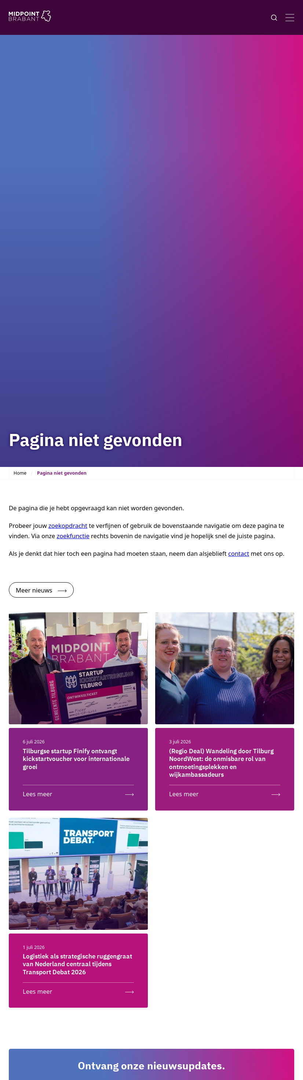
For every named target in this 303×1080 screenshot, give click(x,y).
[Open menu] (289, 17)
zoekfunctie (72, 536)
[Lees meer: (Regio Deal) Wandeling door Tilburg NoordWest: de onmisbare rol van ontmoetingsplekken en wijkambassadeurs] (224, 792)
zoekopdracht (67, 525)
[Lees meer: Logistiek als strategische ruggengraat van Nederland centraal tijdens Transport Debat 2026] (78, 990)
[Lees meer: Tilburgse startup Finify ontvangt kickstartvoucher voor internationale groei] (78, 792)
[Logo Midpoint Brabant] (30, 17)
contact (238, 553)
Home (20, 473)
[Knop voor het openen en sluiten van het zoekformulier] (274, 17)
